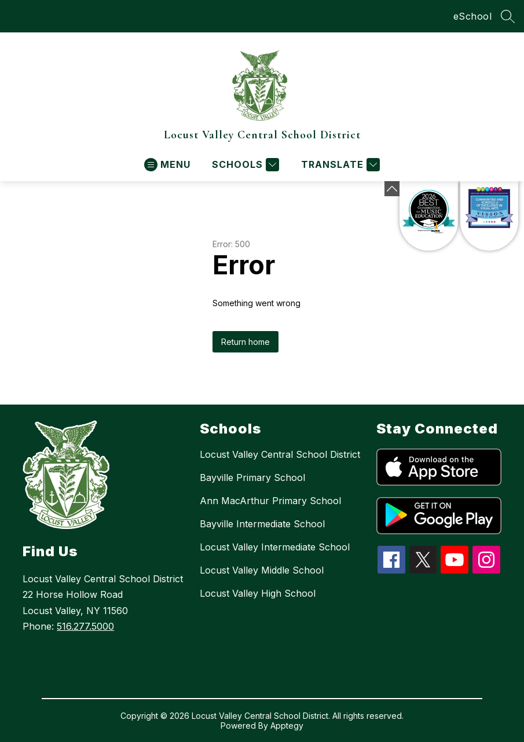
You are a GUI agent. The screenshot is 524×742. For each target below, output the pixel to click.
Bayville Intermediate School (262, 524)
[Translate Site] (339, 164)
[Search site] (508, 16)
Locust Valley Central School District (280, 454)
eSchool (472, 16)
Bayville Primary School (252, 477)
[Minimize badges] (392, 188)
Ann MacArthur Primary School (270, 500)
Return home (245, 342)
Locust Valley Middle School (262, 570)
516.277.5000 (85, 626)
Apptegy (286, 725)
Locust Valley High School (258, 593)
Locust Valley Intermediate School (275, 547)
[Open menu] (167, 164)
